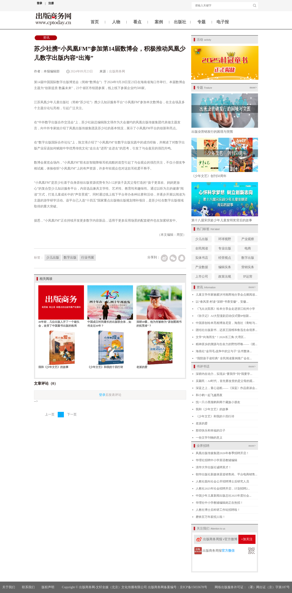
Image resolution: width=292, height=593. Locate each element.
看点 (137, 22)
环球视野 (224, 239)
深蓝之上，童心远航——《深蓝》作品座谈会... (226, 388)
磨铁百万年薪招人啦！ (210, 517)
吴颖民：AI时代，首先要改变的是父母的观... (225, 381)
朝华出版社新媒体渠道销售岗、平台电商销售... (226, 474)
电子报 (222, 22)
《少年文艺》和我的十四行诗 (105, 367)
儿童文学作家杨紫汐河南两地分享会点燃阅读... (226, 294)
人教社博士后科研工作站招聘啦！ (218, 509)
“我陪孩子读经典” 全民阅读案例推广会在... (224, 358)
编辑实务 (224, 267)
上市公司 (201, 276)
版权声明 (48, 587)
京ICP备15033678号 (193, 587)
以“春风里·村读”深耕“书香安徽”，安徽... (222, 301)
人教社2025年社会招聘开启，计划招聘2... (223, 488)
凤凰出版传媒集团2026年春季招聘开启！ (222, 453)
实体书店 (201, 257)
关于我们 (8, 587)
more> (253, 87)
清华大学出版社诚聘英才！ (213, 467)
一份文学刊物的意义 (209, 437)
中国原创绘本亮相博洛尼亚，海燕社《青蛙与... (226, 323)
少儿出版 (201, 239)
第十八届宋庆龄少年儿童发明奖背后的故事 (221, 220)
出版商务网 (117, 71)
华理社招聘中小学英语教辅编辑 (216, 460)
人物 (116, 22)
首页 (95, 22)
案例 (159, 22)
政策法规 (224, 276)
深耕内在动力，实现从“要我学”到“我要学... (224, 374)
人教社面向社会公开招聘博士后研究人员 (222, 481)
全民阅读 (201, 248)
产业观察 (247, 239)
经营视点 (224, 257)
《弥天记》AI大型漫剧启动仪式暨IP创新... (223, 316)
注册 (51, 3)
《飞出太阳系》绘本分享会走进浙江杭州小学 (225, 308)
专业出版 (224, 248)
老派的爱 (141, 367)
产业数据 (201, 267)
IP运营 (247, 276)
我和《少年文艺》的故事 (53, 367)
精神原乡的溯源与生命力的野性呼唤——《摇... (226, 344)
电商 (248, 248)
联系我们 (28, 587)
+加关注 (247, 539)
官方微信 (228, 550)
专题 (201, 22)
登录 (41, 3)
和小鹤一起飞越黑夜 (209, 395)
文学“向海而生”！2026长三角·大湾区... (221, 337)
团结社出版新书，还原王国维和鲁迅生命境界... (226, 330)
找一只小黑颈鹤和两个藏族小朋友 (218, 402)
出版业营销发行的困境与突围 (212, 131)
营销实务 (247, 267)
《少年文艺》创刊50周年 (209, 176)
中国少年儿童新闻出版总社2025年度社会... (223, 495)
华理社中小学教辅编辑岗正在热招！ (219, 502)
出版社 (180, 22)
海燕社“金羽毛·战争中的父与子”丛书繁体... (224, 351)
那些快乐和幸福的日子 (210, 430)
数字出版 (247, 257)
